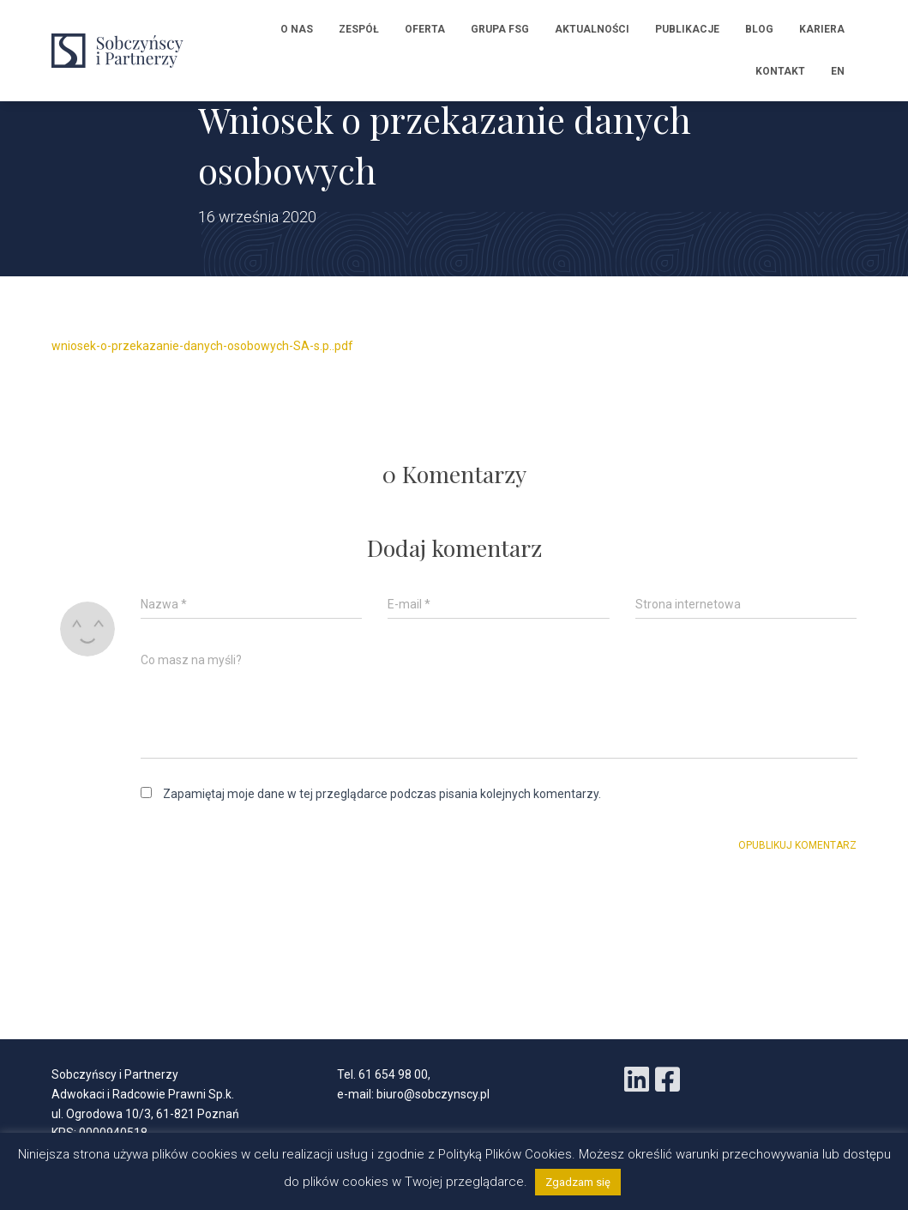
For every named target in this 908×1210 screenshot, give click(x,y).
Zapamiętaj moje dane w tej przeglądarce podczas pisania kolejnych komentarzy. (382, 794)
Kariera (822, 29)
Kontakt (780, 71)
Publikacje (687, 29)
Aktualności (592, 29)
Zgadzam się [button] (577, 1182)
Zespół (359, 29)
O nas (296, 29)
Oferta (425, 29)
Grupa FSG (500, 29)
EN (838, 71)
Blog (759, 29)
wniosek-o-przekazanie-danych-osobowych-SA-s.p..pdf (202, 346)
